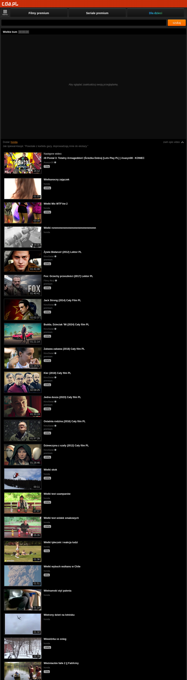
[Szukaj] (83, 22)
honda (14, 142)
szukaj (177, 22)
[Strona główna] (10, 4)
